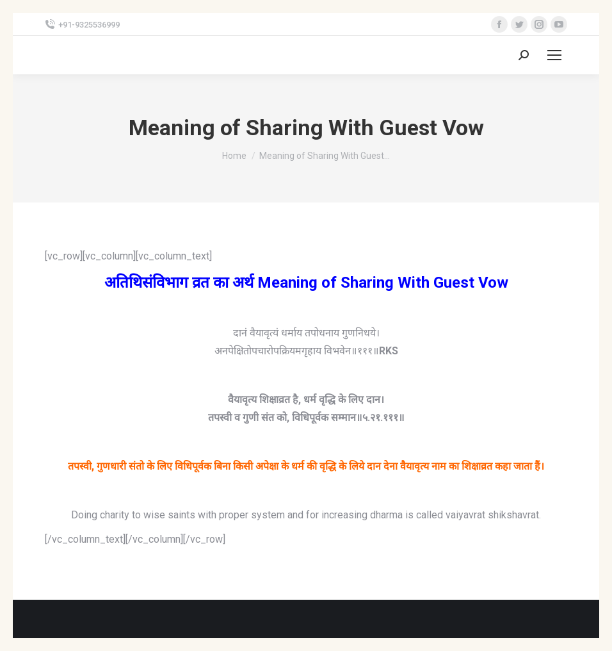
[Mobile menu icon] (554, 55)
